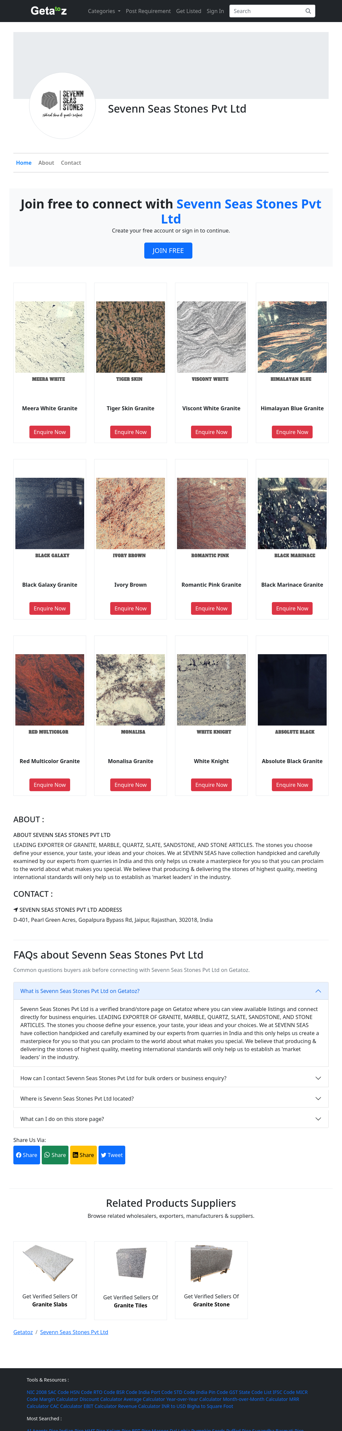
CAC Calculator (66, 1406)
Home (24, 162)
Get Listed (188, 11)
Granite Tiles (130, 1305)
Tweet (112, 1155)
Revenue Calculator (139, 1406)
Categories (102, 11)
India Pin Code (212, 1392)
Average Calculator (144, 1399)
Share (26, 1155)
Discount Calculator (100, 1399)
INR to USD (174, 1406)
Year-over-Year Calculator (194, 1399)
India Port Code (156, 1392)
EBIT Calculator (100, 1406)
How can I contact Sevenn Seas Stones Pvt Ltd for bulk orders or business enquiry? (123, 1078)
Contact (71, 162)
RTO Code (104, 1392)
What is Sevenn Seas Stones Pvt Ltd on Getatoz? (80, 991)
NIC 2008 (37, 1392)
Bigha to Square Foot (210, 1406)
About (46, 162)
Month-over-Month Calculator (255, 1399)
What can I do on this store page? (62, 1119)
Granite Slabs (49, 1304)
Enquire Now (50, 432)
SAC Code (58, 1392)
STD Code (184, 1392)
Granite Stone (211, 1304)
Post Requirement (148, 11)
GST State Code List (250, 1392)
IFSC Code (284, 1392)
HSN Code (81, 1392)
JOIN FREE (168, 250)
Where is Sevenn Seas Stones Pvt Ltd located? (77, 1098)
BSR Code (126, 1392)
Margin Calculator (58, 1399)
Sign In (215, 11)
